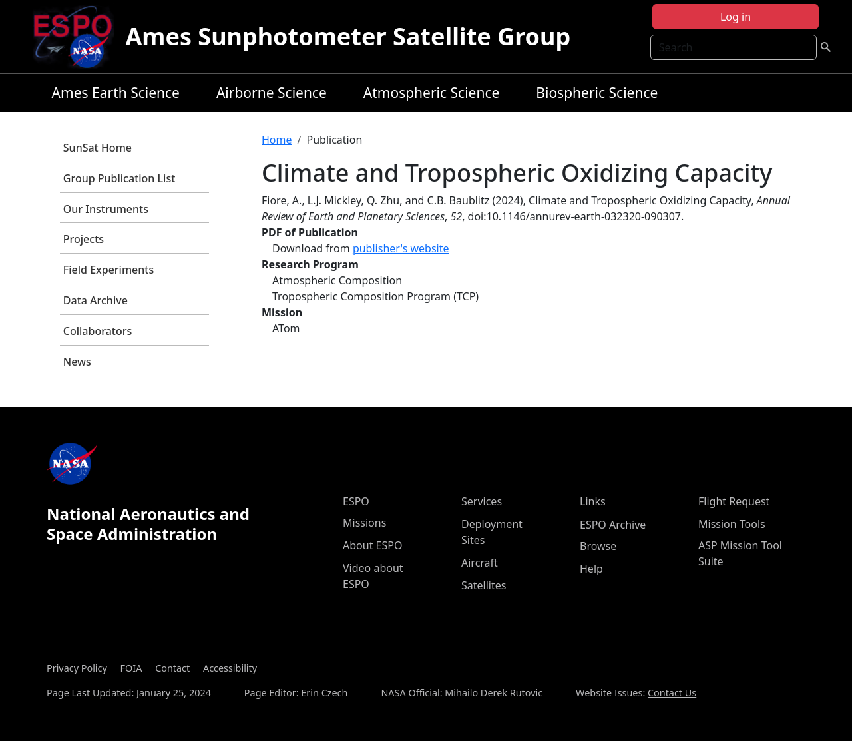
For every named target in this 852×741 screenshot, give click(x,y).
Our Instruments (105, 209)
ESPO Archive (613, 524)
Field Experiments (108, 269)
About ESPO (372, 545)
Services (481, 501)
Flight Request (733, 501)
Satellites (483, 585)
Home (277, 139)
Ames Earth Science (116, 92)
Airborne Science (271, 92)
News (77, 361)
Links (593, 501)
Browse (598, 546)
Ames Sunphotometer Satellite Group (347, 36)
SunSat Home (97, 147)
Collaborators (97, 331)
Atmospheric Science (431, 92)
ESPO (356, 501)
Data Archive (95, 300)
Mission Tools (731, 524)
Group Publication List (119, 178)
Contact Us (672, 692)
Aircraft (479, 562)
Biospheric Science (597, 92)
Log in (735, 16)
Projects (83, 239)
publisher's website (401, 248)
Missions (364, 522)
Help (591, 568)
